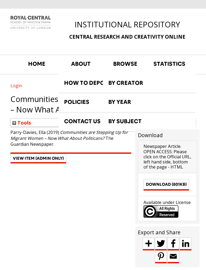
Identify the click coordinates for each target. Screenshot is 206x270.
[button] (38, 158)
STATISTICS (169, 64)
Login (16, 86)
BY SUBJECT (125, 121)
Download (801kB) (166, 184)
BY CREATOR (125, 83)
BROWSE (125, 64)
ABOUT (81, 64)
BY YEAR (119, 102)
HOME (36, 64)
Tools (21, 122)
